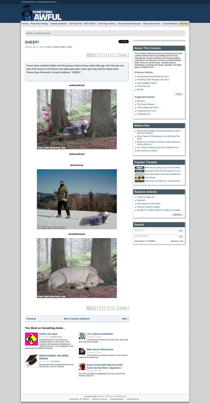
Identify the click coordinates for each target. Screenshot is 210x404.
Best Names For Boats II (147, 151)
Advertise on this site (99, 399)
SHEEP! (32, 42)
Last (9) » (123, 55)
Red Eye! (141, 101)
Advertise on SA (177, 241)
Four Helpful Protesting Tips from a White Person (158, 147)
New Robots (150, 177)
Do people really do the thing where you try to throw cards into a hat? (164, 171)
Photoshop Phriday (94, 337)
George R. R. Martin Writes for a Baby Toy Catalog (158, 210)
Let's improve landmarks (100, 334)
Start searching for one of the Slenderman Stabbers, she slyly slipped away (164, 174)
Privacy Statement (116, 399)
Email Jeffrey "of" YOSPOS (145, 241)
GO (181, 231)
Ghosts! (140, 89)
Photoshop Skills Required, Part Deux (153, 80)
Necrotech (141, 200)
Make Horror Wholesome (100, 349)
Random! (177, 214)
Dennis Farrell (56, 337)
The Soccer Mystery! (146, 104)
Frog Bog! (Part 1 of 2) (146, 111)
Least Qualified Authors (147, 83)
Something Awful (28, 2)
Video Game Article (94, 371)
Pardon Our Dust (48, 334)
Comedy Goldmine (42, 33)
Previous (31, 318)
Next (124, 318)
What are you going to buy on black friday (162, 167)
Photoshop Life (143, 86)
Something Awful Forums (47, 2)
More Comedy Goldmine (77, 318)
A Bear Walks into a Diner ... (149, 107)
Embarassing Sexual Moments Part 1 (153, 76)
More (179, 94)
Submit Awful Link (133, 399)
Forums (25, 24)
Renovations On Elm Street (148, 204)
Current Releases (170, 24)
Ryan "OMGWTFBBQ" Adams (59, 47)
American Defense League (148, 207)
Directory (184, 24)
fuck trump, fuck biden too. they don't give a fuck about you (164, 181)
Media (29, 33)
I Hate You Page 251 (146, 197)
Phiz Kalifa (55, 361)
